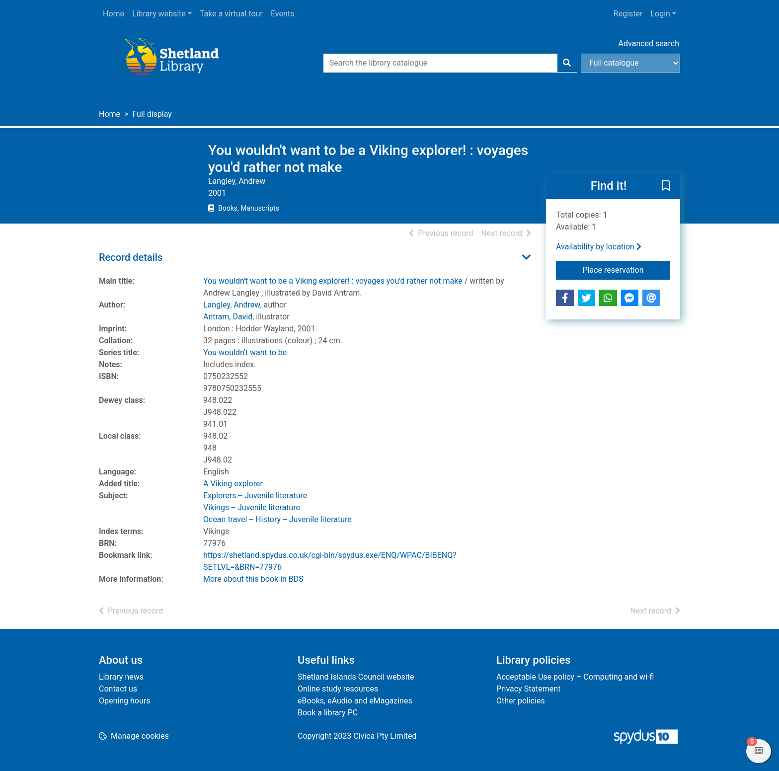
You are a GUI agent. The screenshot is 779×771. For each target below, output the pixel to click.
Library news (121, 677)
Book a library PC (328, 712)
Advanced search (649, 43)
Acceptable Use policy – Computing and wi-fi (575, 677)
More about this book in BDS (253, 579)
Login (660, 13)
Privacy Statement (528, 689)
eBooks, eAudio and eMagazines (355, 700)
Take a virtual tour (231, 13)
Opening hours (124, 700)
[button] (665, 186)
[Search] (567, 63)
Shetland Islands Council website (356, 677)
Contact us (118, 689)
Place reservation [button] (627, 269)
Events (282, 13)
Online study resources (338, 689)
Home (113, 13)
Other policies (520, 700)
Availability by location (598, 246)
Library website (159, 13)
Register (628, 13)
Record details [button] (130, 257)
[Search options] (630, 63)
